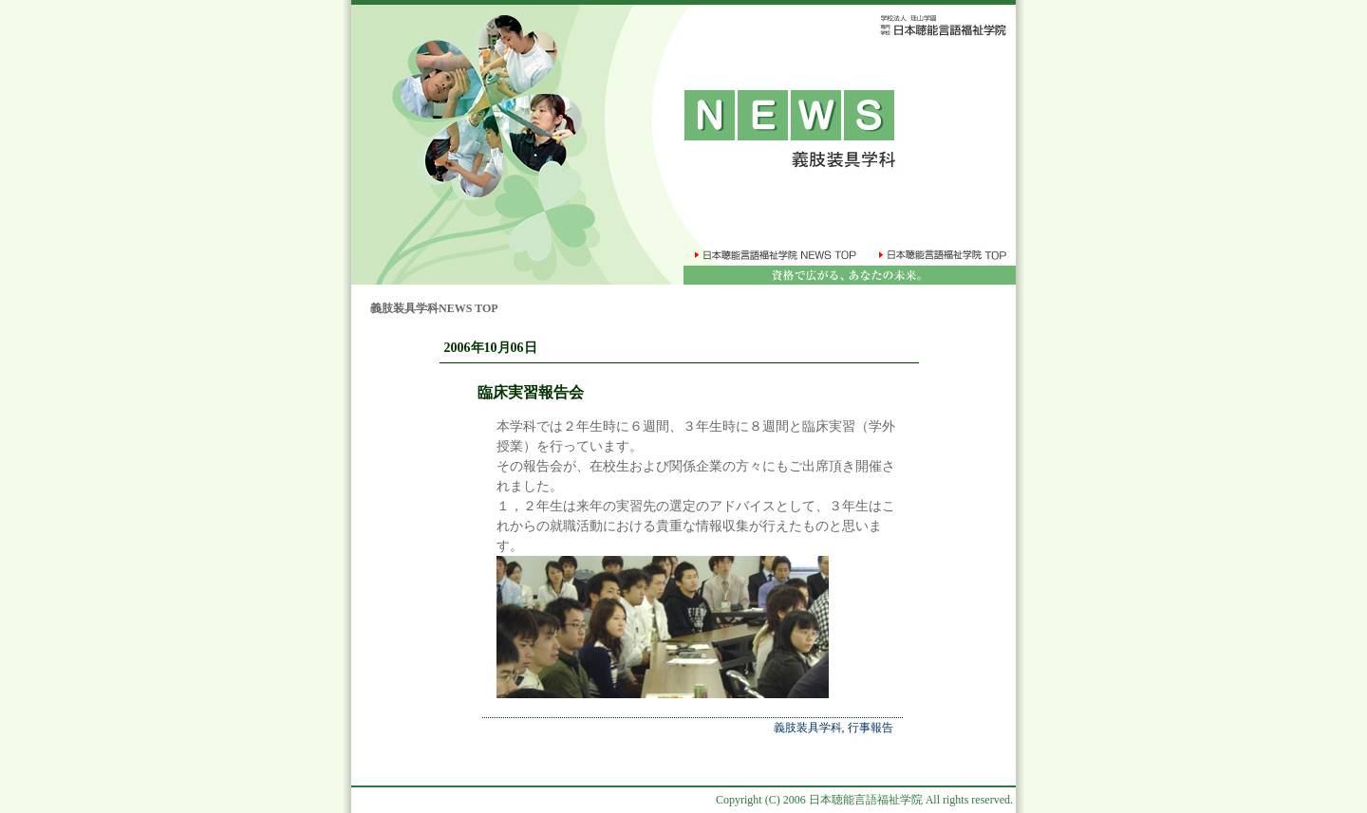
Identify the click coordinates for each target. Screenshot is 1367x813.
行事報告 (870, 727)
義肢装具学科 (808, 727)
